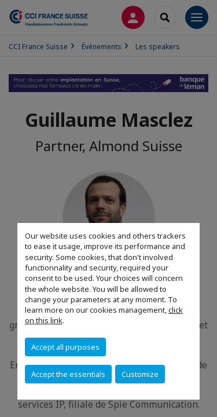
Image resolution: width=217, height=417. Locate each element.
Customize (140, 374)
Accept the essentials (68, 374)
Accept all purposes (65, 347)
